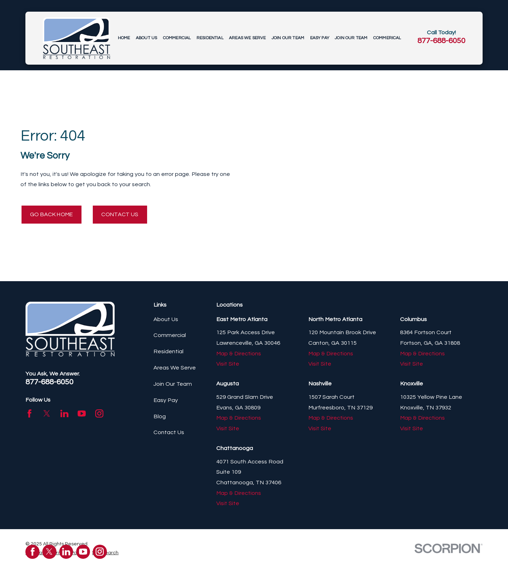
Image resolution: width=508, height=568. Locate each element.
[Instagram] (99, 414)
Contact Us (124, 214)
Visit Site (227, 364)
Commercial (169, 335)
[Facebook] (29, 414)
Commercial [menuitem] (177, 38)
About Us (165, 320)
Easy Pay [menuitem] (319, 38)
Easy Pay (165, 400)
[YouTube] (82, 414)
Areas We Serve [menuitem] (247, 38)
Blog (159, 417)
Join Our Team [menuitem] (288, 38)
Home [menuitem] (124, 38)
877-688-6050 (441, 41)
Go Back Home (53, 214)
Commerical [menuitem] (387, 38)
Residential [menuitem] (209, 38)
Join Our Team (172, 384)
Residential (168, 352)
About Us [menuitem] (146, 38)
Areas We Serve (174, 368)
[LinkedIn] (64, 414)
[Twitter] (47, 414)
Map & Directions (238, 354)
